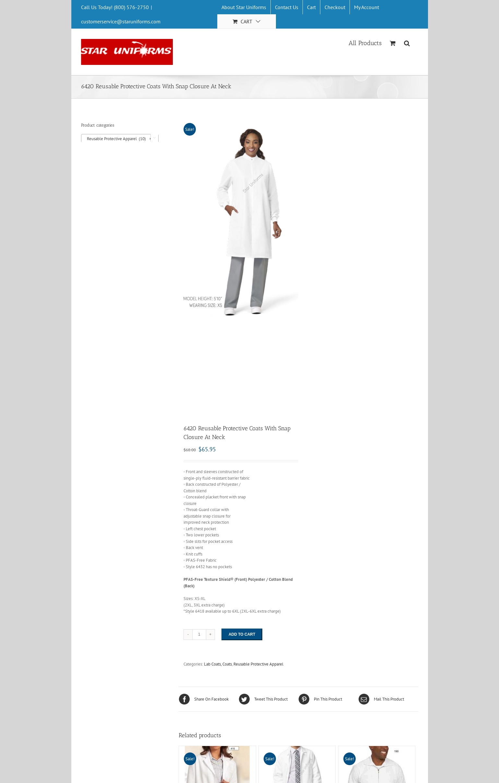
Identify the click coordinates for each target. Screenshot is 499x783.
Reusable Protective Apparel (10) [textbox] (118, 138)
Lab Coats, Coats (218, 665)
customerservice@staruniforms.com (120, 21)
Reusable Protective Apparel (258, 665)
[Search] (407, 42)
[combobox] (120, 138)
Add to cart (242, 636)
